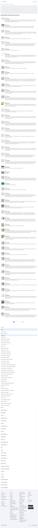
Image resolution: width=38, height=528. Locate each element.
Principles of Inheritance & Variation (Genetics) (7, 383)
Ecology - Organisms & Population (5, 399)
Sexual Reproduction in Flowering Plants (6, 377)
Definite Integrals (21, 512)
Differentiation (21, 513)
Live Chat (2, 504)
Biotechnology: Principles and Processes (6, 394)
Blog (28, 496)
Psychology (11, 513)
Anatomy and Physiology (13, 519)
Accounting (11, 510)
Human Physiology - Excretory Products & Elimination (8, 364)
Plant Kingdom (7, 18)
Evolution (2, 386)
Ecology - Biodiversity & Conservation (6, 403)
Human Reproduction (4, 379)
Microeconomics (12, 506)
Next (23, 321)
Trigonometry (21, 516)
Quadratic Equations (22, 493)
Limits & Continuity (22, 499)
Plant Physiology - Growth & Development (6, 359)
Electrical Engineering (13, 517)
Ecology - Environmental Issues (5, 405)
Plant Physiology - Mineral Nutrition (6, 353)
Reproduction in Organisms (4, 375)
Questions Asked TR (4, 499)
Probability (20, 503)
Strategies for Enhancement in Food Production (7, 390)
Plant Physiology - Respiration (5, 357)
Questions (4, 4)
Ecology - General (3, 397)
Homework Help (3, 493)
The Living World (3, 331)
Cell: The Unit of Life (4, 344)
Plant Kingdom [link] (11, 4)
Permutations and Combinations (21, 518)
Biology (7, 4)
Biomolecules (3, 346)
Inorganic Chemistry (13, 503)
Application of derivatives (23, 510)
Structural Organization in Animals (5, 342)
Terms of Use (30, 501)
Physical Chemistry (12, 500)
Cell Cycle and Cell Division (4, 348)
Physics (11, 499)
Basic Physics (21, 502)
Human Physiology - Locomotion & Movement (7, 370)
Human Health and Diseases (5, 388)
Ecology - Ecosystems (4, 401)
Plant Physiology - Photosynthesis (5, 355)
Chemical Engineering (13, 516)
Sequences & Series (22, 496)
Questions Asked (3, 496)
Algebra (11, 493)
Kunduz (2, 4)
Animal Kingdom (3, 337)
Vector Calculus (21, 509)
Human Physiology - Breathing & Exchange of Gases (8, 366)
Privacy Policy (30, 500)
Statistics (11, 496)
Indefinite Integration (22, 521)
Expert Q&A (3, 503)
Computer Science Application (14, 509)
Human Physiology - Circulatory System (6, 368)
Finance (11, 512)
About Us (29, 493)
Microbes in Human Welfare (5, 392)
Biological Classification (4, 333)
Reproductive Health (4, 381)
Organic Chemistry (12, 502)
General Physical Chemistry (23, 506)
